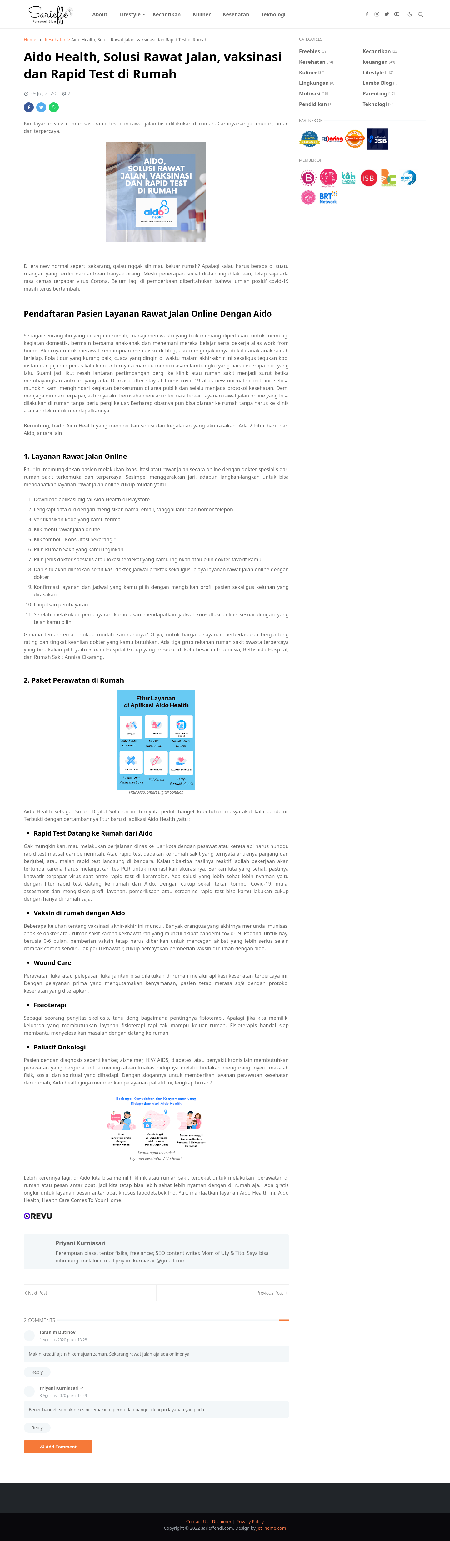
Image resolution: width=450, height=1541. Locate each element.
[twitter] (387, 14)
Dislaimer (222, 1521)
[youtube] (397, 14)
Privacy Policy (250, 1521)
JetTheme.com (271, 1528)
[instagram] (377, 14)
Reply (37, 1372)
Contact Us (198, 1521)
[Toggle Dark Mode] (410, 14)
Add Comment (58, 1447)
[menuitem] (99, 14)
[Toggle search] (420, 14)
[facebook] (367, 14)
